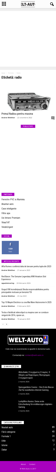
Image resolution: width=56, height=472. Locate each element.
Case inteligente (8, 208)
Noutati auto (7, 427)
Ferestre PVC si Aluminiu (13, 199)
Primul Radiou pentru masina (17, 113)
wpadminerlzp (7, 283)
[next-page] (6, 324)
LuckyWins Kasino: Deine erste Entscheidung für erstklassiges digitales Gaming (35, 404)
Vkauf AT (5, 222)
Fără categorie (8, 431)
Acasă (3, 73)
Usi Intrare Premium (10, 217)
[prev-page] (2, 324)
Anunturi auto (7, 204)
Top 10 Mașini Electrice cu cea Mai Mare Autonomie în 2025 (26, 302)
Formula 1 (6, 436)
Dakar (4, 449)
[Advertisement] (28, 39)
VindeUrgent (7, 227)
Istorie (4, 445)
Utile (3, 440)
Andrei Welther (8, 117)
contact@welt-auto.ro (34, 355)
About (23, 464)
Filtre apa (5, 213)
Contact (32, 464)
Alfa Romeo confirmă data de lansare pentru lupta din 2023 (26, 266)
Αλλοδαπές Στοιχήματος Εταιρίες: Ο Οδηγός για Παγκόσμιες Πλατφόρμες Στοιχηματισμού (34, 375)
